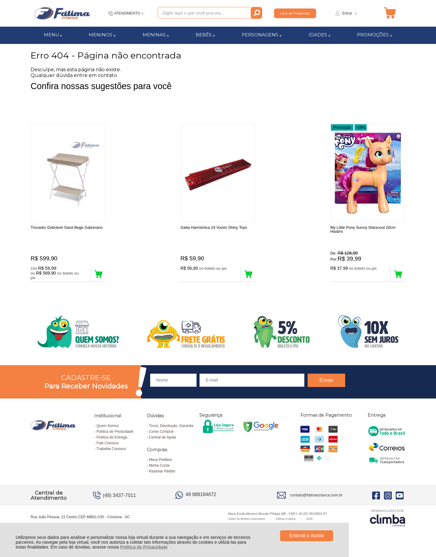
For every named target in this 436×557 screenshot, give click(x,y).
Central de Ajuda (162, 440)
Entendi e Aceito (306, 535)
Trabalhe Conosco (111, 452)
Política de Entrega (112, 440)
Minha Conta (159, 468)
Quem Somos (108, 429)
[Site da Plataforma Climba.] (387, 521)
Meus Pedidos (160, 463)
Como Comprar (161, 434)
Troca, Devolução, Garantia (171, 429)
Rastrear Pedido (162, 474)
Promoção (342, 127)
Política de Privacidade (144, 547)
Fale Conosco (108, 446)
